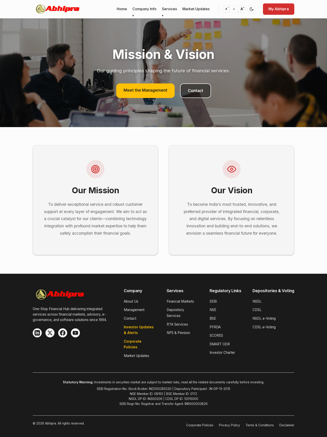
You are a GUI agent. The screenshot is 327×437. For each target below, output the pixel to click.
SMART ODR (220, 344)
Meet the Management (145, 90)
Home (122, 9)
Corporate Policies (199, 425)
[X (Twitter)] (49, 332)
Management (134, 310)
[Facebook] (62, 332)
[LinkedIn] (37, 332)
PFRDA (215, 327)
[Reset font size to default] (234, 9)
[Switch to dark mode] (252, 9)
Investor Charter (222, 352)
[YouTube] (75, 332)
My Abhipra (278, 9)
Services (169, 9)
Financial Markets (180, 301)
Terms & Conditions (259, 425)
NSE (213, 310)
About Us (131, 301)
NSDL (257, 301)
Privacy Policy (229, 425)
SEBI (213, 301)
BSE (213, 318)
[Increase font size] (241, 9)
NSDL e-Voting (264, 318)
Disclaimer (286, 425)
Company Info (144, 9)
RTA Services (177, 324)
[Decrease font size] (226, 9)
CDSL (257, 310)
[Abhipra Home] (73, 294)
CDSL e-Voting (264, 327)
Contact (195, 90)
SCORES (216, 335)
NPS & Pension (178, 333)
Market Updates (196, 9)
